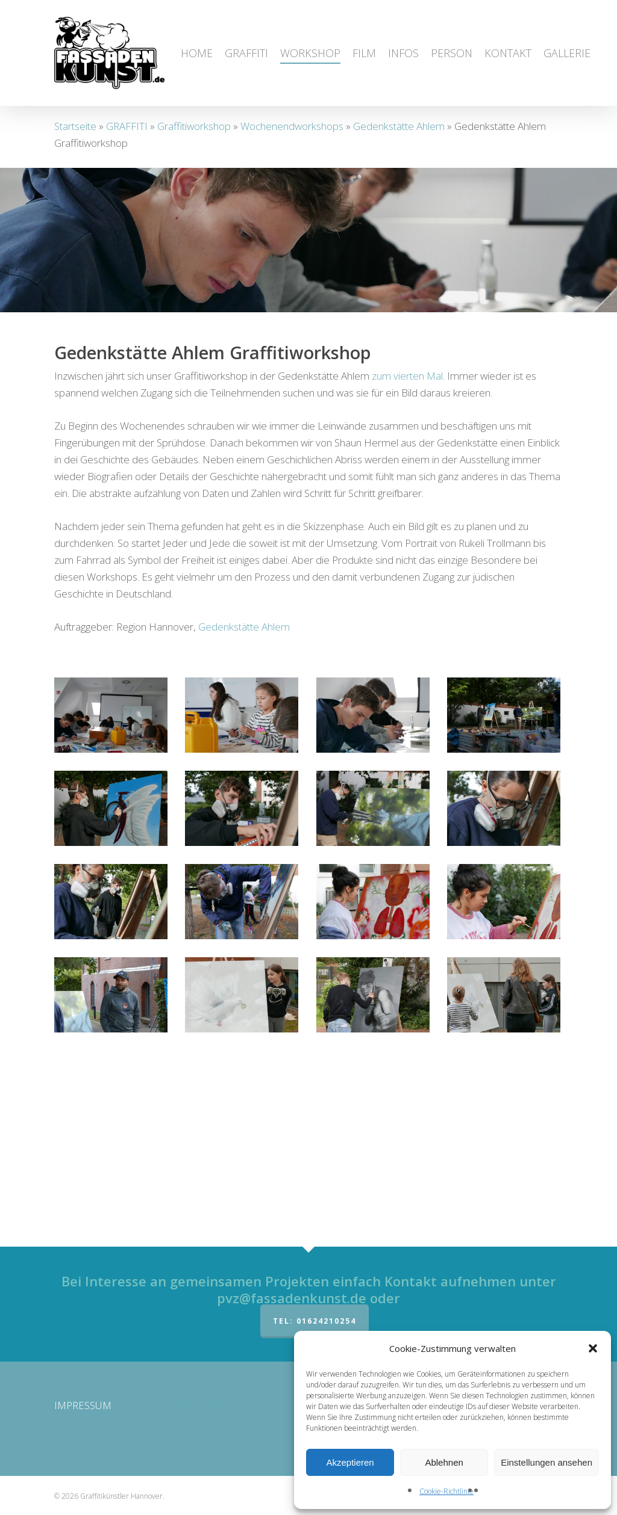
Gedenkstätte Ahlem (399, 126)
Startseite (75, 126)
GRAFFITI (127, 126)
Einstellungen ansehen (546, 1462)
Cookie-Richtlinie (446, 1491)
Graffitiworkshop (194, 126)
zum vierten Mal (407, 557)
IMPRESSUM (82, 1405)
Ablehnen (444, 1462)
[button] (593, 1348)
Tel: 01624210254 (314, 1321)
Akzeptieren (350, 1462)
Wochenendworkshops (291, 126)
